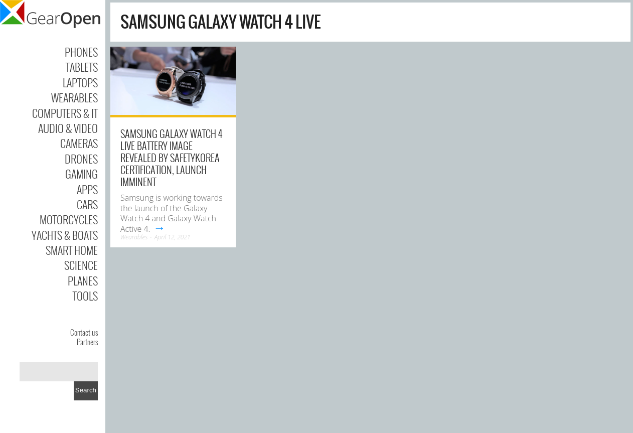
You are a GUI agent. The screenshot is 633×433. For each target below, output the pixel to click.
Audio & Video (68, 128)
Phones (81, 52)
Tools (85, 295)
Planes (83, 280)
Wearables (74, 97)
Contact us (84, 332)
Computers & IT (65, 113)
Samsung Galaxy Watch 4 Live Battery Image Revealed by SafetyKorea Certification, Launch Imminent (171, 157)
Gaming (81, 174)
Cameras (79, 143)
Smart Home (72, 250)
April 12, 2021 (172, 237)
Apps (87, 189)
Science (81, 265)
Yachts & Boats (65, 235)
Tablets (82, 67)
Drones (81, 159)
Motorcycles (69, 219)
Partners (87, 341)
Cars (87, 204)
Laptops (80, 82)
